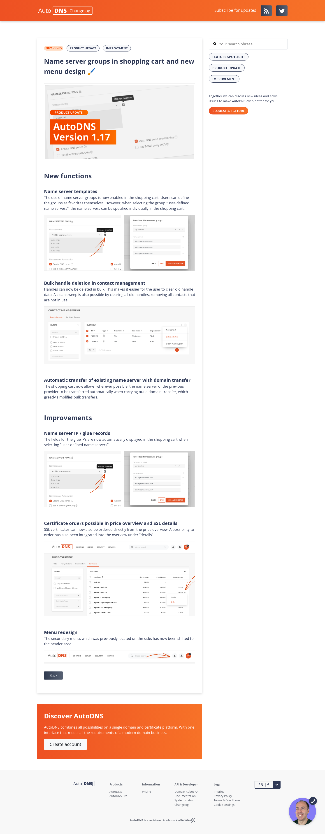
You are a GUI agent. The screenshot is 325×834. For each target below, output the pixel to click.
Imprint (219, 792)
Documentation (185, 796)
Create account (65, 744)
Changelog (181, 805)
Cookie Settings (224, 805)
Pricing (146, 792)
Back (53, 675)
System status (183, 800)
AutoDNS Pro (118, 796)
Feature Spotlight (228, 57)
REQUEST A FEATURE (228, 111)
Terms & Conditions (227, 800)
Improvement (117, 48)
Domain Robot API (186, 792)
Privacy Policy (223, 796)
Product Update (83, 48)
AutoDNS (115, 792)
